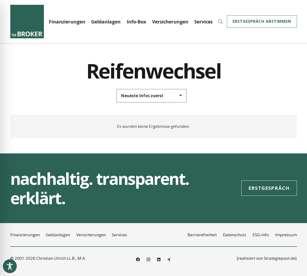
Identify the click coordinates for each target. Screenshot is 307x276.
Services (119, 234)
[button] (220, 22)
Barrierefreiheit (202, 234)
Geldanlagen (58, 234)
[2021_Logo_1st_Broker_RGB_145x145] (27, 21)
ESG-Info (261, 234)
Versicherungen (91, 234)
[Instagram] (148, 259)
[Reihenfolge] (151, 95)
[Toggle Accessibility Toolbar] (9, 266)
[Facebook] (138, 259)
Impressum (286, 234)
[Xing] (169, 259)
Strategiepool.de (279, 258)
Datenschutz (234, 234)
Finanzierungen (25, 234)
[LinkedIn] (159, 259)
